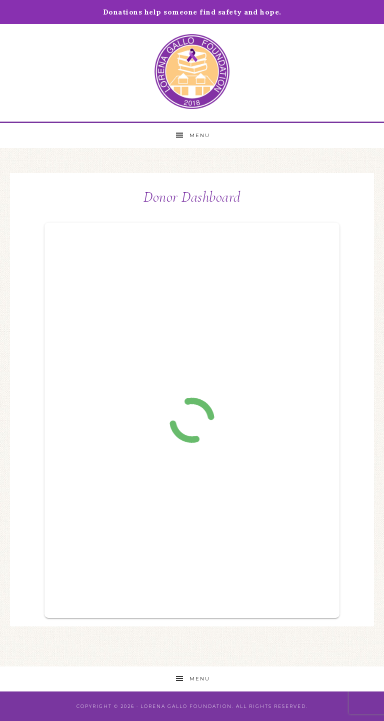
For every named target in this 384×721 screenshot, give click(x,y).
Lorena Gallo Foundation (191, 71)
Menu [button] (200, 135)
